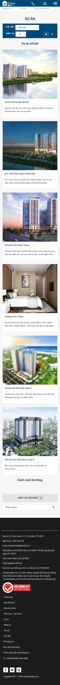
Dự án (23, 9)
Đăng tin (7, 625)
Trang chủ (8, 597)
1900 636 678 (18, 541)
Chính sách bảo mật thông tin (16, 653)
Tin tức (7, 630)
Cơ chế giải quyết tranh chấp (15, 658)
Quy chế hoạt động (11, 647)
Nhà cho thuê (10, 608)
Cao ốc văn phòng (42, 9)
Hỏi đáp (7, 636)
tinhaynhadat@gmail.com (19, 546)
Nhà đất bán (9, 602)
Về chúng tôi (8, 641)
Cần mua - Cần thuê (12, 614)
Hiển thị (10, 33)
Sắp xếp (10, 27)
